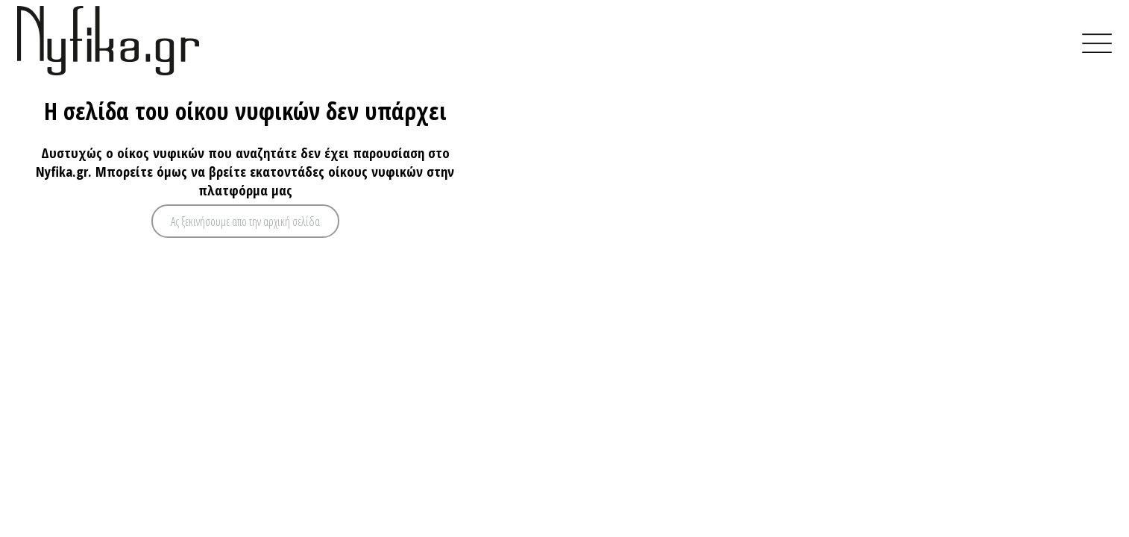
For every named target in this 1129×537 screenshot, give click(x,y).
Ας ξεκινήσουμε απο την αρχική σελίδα (245, 221)
